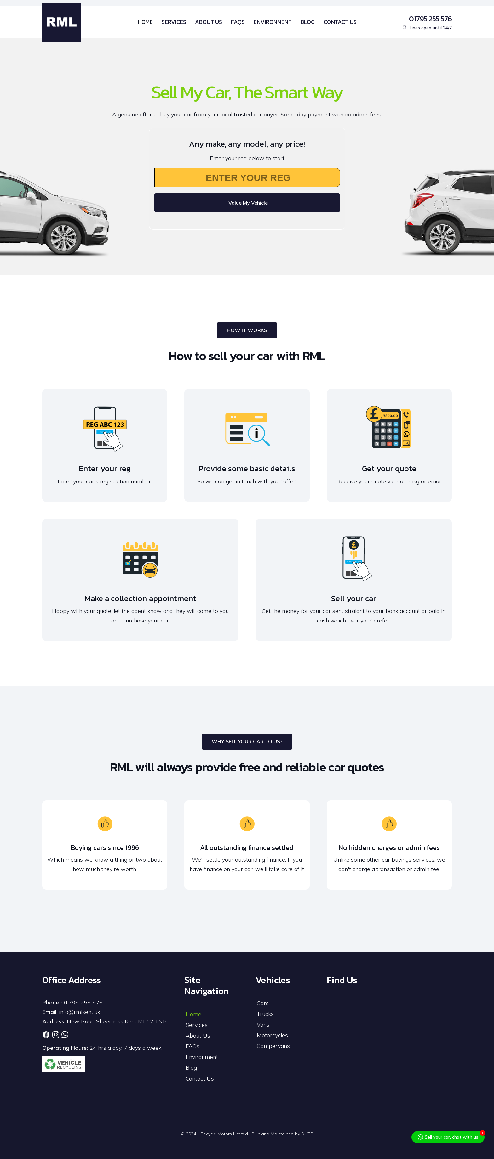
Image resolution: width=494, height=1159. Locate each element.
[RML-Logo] (61, 22)
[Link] (46, 1034)
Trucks (265, 1013)
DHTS (307, 1134)
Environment (202, 1057)
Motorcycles (272, 1035)
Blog (191, 1067)
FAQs (192, 1046)
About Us (198, 1035)
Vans (263, 1024)
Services (197, 1024)
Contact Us (200, 1078)
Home (193, 1014)
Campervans (273, 1045)
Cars (263, 1003)
